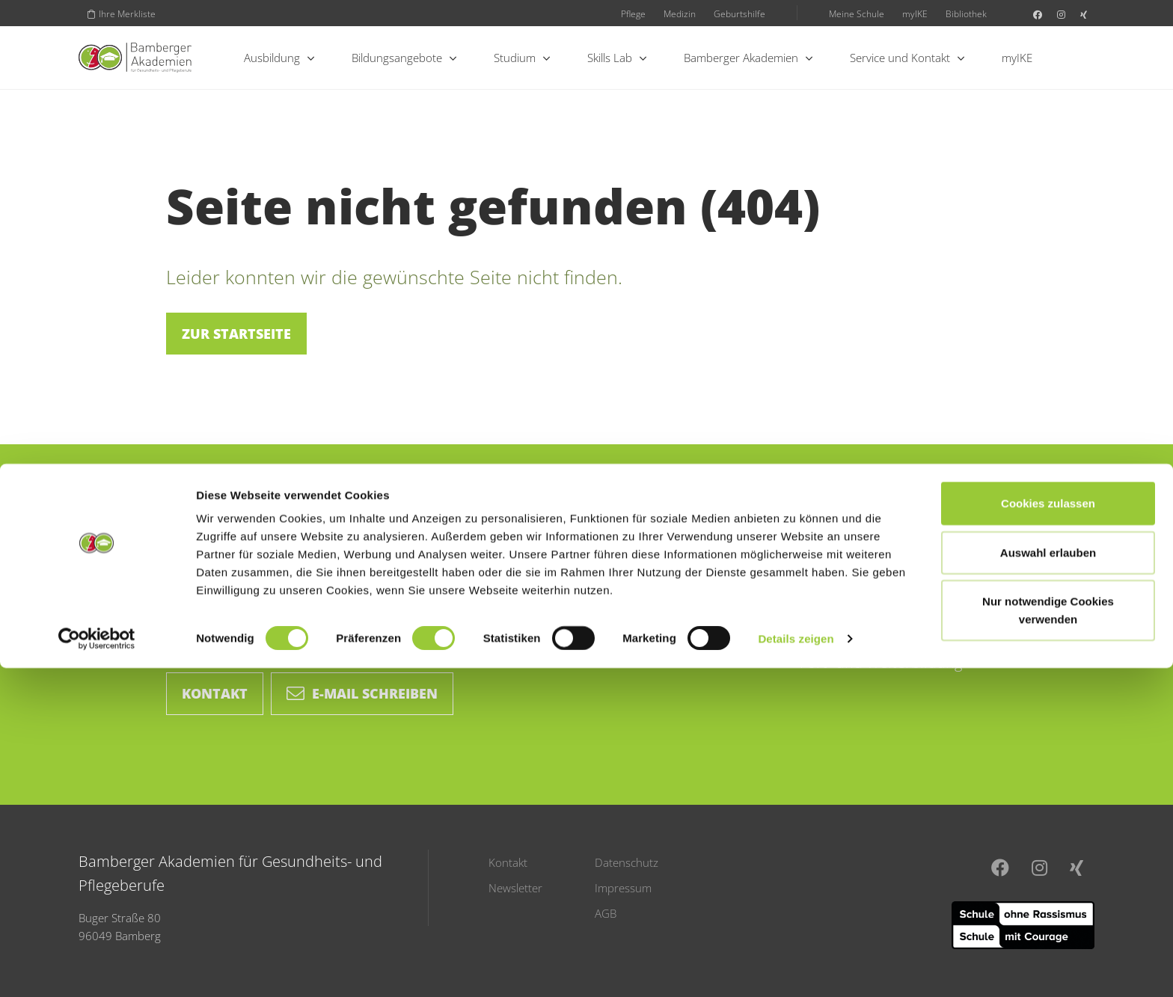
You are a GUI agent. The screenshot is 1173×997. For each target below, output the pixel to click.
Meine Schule (856, 13)
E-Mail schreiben (362, 693)
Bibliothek (966, 13)
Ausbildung (279, 57)
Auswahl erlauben (1048, 881)
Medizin (680, 13)
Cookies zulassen (1048, 832)
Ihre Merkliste (122, 13)
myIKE (915, 13)
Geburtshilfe (739, 13)
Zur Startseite (236, 334)
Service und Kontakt (907, 57)
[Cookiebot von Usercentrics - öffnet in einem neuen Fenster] (96, 968)
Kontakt (215, 693)
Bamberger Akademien (748, 57)
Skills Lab (616, 57)
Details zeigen (795, 967)
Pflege (633, 13)
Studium (522, 57)
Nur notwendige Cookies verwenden (1048, 939)
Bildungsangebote (404, 57)
